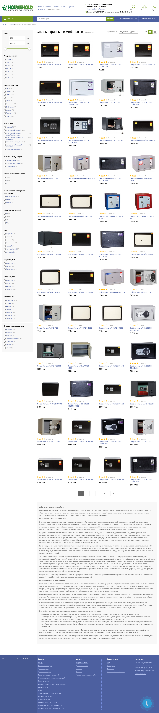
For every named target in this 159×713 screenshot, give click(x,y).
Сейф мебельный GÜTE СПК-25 (142, 254)
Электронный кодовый (13, 130)
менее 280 (9, 263)
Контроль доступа (44, 699)
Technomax (9, 107)
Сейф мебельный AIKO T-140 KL (111, 140)
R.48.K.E (9, 62)
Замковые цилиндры (45, 666)
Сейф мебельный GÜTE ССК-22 (80, 216)
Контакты (41, 9)
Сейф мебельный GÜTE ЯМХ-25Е (80, 442)
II (6, 180)
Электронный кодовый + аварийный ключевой (14, 134)
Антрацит (9, 234)
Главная (4, 24)
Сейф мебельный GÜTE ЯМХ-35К (80, 292)
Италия (8, 345)
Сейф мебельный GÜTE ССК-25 (49, 292)
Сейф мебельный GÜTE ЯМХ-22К (142, 140)
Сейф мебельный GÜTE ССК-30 (111, 328)
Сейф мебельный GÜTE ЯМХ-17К (142, 65)
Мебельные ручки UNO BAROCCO (50, 705)
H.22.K (8, 74)
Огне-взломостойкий (13, 163)
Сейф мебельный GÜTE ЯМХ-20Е (111, 366)
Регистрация (111, 666)
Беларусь (9, 332)
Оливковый (10, 252)
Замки (40, 690)
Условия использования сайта (86, 675)
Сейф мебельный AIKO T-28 (47, 328)
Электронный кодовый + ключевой (14, 138)
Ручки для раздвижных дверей (48, 675)
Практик (8, 116)
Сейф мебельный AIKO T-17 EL (142, 292)
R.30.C (8, 65)
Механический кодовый (14, 142)
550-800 (8, 309)
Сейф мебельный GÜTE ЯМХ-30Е (111, 480)
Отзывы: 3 (80, 138)
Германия (9, 342)
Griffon (8, 95)
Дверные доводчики (45, 696)
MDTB (8, 101)
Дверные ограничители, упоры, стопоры (51, 684)
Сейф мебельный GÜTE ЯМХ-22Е (111, 404)
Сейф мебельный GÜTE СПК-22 (49, 216)
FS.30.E (8, 68)
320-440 (8, 283)
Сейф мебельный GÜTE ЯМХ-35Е (49, 480)
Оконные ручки (43, 687)
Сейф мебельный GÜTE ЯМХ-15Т (49, 65)
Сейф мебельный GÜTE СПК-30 (80, 328)
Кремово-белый (11, 249)
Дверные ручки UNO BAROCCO (49, 702)
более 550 (9, 289)
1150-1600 (9, 315)
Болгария (9, 335)
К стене (8, 203)
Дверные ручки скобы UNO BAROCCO (51, 708)
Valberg (8, 110)
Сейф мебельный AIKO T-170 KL (49, 254)
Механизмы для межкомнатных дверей (51, 678)
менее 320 (9, 280)
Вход (108, 663)
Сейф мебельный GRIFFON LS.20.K (81, 178)
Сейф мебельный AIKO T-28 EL (142, 442)
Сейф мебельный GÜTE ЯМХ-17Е (49, 140)
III (6, 183)
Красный (9, 246)
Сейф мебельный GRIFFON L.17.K (112, 292)
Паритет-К (9, 113)
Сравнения (110, 669)
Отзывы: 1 (111, 62)
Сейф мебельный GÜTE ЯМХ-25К (80, 254)
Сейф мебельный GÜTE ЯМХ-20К (49, 103)
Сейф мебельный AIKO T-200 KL (49, 366)
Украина (9, 329)
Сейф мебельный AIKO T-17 (109, 103)
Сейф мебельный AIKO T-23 (47, 178)
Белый (8, 237)
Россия (8, 348)
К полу (8, 200)
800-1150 (9, 312)
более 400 (9, 269)
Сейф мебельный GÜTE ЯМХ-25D (81, 480)
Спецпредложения (128, 19)
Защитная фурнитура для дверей (49, 693)
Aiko (7, 88)
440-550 (8, 286)
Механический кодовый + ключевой (14, 146)
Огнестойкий (10, 166)
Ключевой (9, 127)
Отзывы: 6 (111, 439)
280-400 (8, 266)
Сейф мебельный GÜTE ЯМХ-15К (80, 65)
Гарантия (71, 7)
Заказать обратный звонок (96, 9)
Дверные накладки (44, 672)
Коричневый (10, 243)
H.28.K (8, 71)
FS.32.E (8, 59)
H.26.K (8, 77)
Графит (8, 240)
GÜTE (8, 98)
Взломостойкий (11, 160)
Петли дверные (43, 681)
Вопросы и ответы (44, 7)
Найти (110, 19)
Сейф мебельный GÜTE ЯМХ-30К (49, 404)
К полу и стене (11, 196)
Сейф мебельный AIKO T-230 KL (142, 404)
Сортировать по (112, 32)
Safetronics (9, 104)
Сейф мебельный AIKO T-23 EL (48, 442)
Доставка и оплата (59, 7)
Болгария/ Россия (12, 339)
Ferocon (8, 92)
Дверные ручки (43, 669)
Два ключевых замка (13, 149)
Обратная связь (140, 674)
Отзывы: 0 (49, 62)
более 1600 (10, 318)
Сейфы (11, 24)
